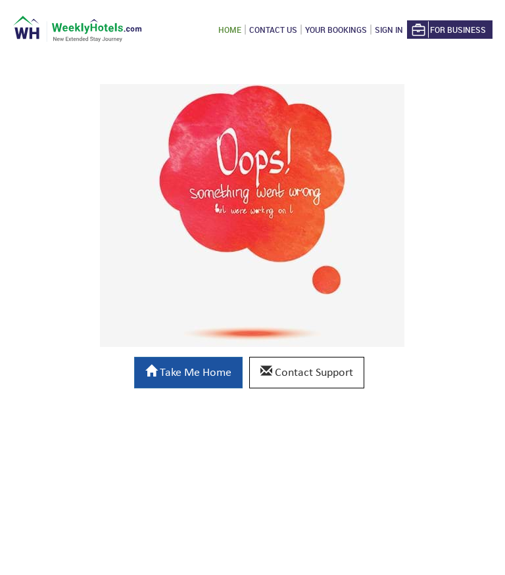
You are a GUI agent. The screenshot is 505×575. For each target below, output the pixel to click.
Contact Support (306, 372)
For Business (448, 30)
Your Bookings (336, 29)
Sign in (389, 29)
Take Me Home (188, 372)
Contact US (273, 29)
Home (229, 29)
